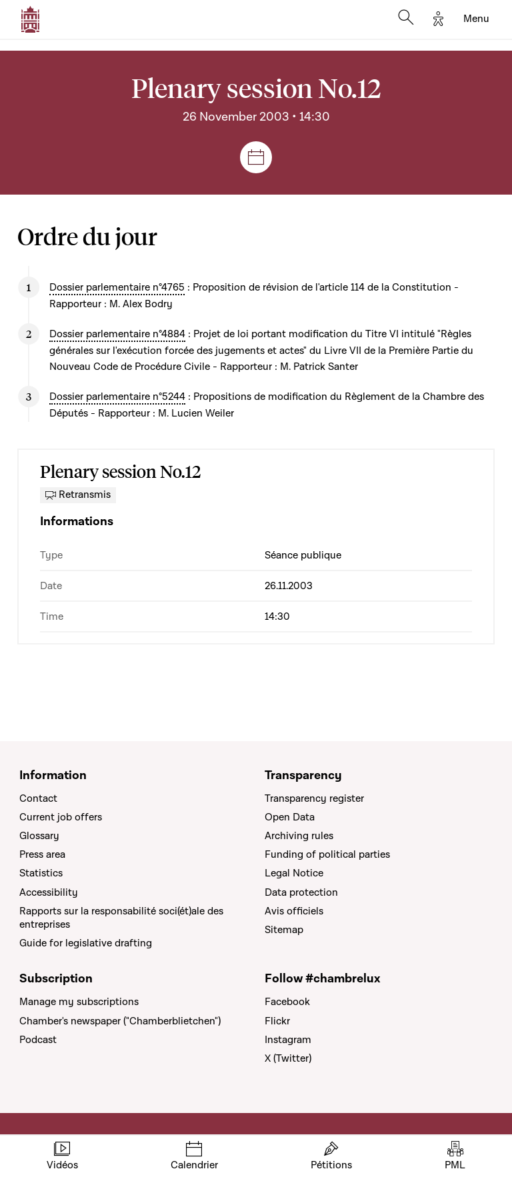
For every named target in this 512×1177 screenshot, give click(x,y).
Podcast (38, 1039)
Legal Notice (294, 873)
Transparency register (314, 798)
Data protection (301, 892)
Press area (42, 854)
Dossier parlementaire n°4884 (117, 334)
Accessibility (48, 892)
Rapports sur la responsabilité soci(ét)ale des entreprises (121, 917)
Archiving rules (299, 835)
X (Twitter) (288, 1058)
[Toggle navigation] (476, 19)
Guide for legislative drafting (85, 943)
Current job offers (60, 817)
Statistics (41, 873)
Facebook (287, 1001)
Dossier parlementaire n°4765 (117, 287)
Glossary (39, 835)
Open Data (290, 817)
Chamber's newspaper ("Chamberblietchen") (120, 1021)
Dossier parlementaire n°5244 (117, 396)
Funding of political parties (327, 854)
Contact (38, 798)
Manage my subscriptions (79, 1001)
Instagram (288, 1039)
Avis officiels (294, 911)
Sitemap (284, 929)
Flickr (277, 1021)
